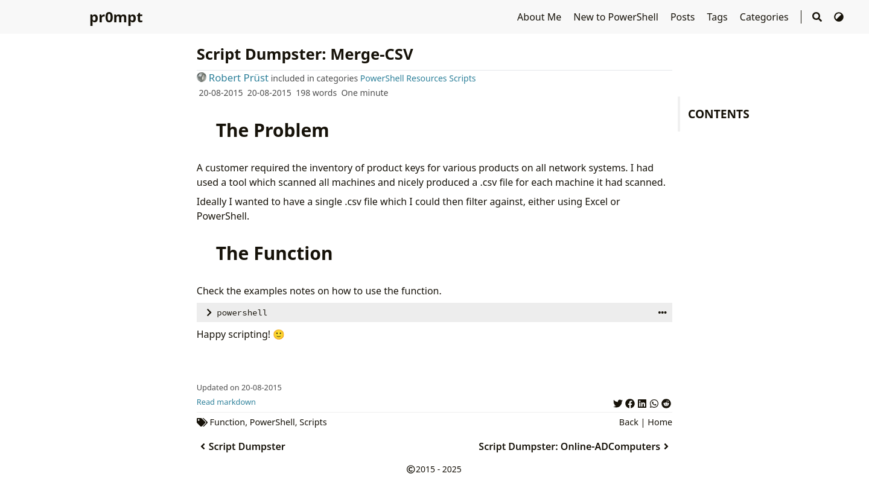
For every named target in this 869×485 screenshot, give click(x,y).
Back (628, 422)
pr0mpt (116, 17)
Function (228, 422)
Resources (426, 78)
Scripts (462, 78)
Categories (765, 17)
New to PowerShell (617, 17)
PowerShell (382, 78)
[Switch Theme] (839, 17)
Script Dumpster (241, 446)
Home (660, 422)
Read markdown (226, 401)
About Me (540, 17)
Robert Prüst (233, 77)
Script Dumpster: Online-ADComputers (575, 446)
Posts (684, 17)
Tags (718, 17)
